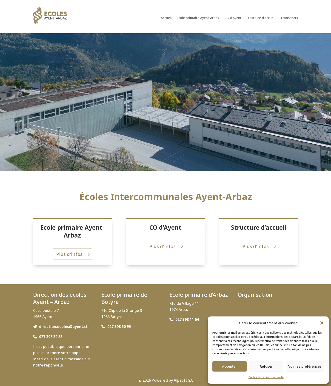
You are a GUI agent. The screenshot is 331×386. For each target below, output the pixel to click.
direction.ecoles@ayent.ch (63, 326)
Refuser (266, 366)
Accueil (166, 18)
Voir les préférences (305, 366)
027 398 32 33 (51, 336)
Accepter (229, 366)
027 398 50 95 (119, 326)
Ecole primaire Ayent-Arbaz (198, 18)
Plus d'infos (69, 254)
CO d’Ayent (233, 18)
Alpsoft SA (183, 380)
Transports (289, 18)
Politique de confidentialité (266, 377)
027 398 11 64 (187, 319)
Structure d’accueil (260, 18)
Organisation (255, 294)
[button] (322, 323)
